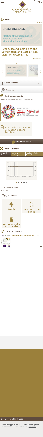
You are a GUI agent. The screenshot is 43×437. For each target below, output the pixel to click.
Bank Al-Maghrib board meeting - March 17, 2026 (17, 100)
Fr (38, 2)
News (7, 19)
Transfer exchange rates (17, 154)
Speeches (10, 90)
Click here (32, 427)
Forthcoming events (13, 96)
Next (40, 71)
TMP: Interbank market (10, 187)
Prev (40, 246)
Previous (2, 71)
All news (39, 22)
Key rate (6, 190)
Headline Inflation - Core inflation (32, 154)
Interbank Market (4, 154)
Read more (37, 58)
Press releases (11, 82)
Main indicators (12, 149)
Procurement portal (21, 142)
